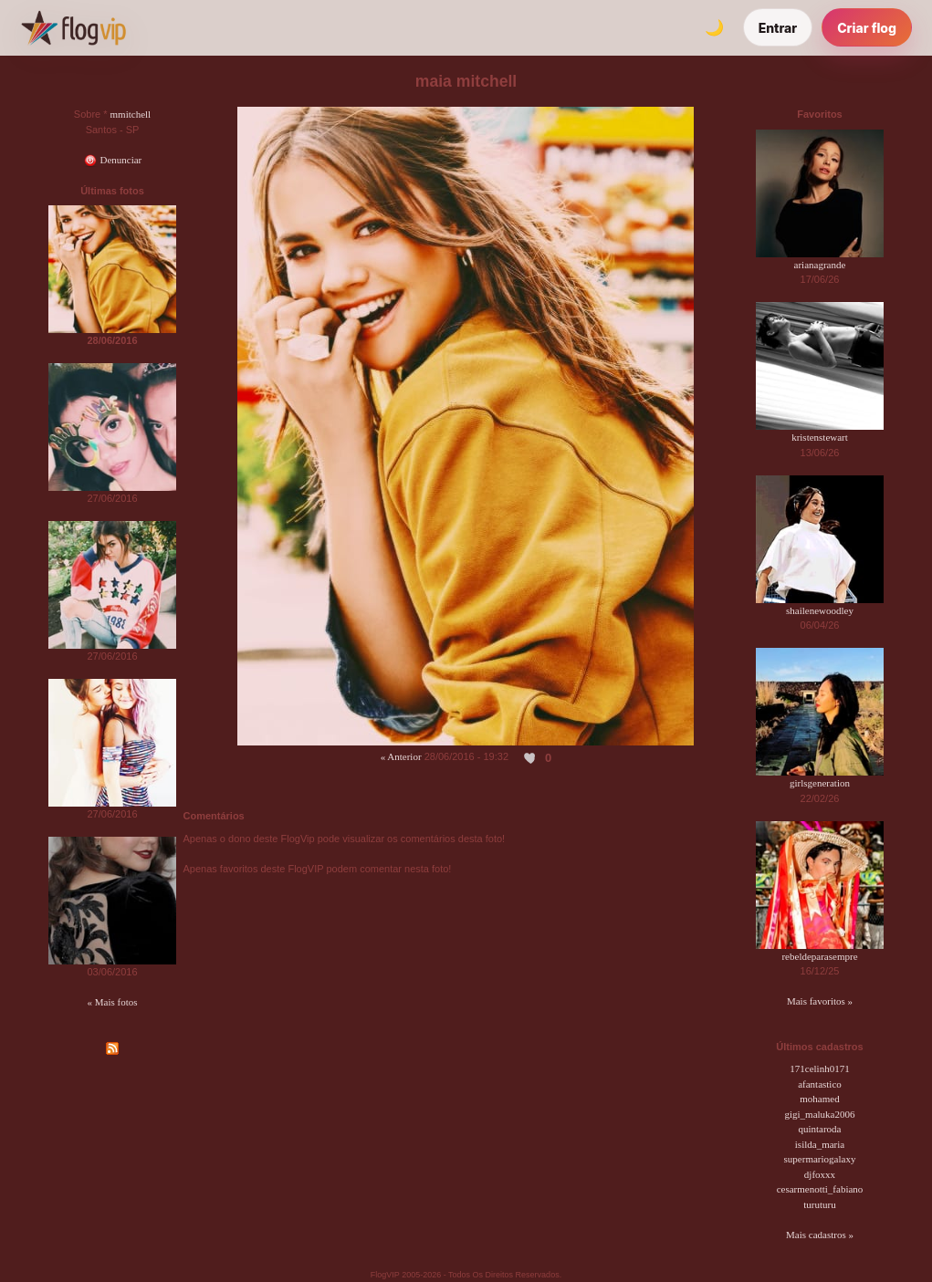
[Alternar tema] (715, 27)
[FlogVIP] (73, 27)
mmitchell (131, 114)
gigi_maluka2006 (819, 1114)
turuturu (819, 1204)
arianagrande (820, 264)
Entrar (778, 28)
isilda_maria (819, 1144)
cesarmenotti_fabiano (820, 1188)
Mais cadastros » (819, 1234)
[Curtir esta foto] (530, 757)
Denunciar (112, 159)
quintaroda (819, 1128)
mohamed (819, 1098)
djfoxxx (819, 1174)
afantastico (820, 1084)
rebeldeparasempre (819, 956)
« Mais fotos (113, 1001)
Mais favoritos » (820, 1000)
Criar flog (866, 28)
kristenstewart (819, 437)
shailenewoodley (819, 610)
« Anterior (401, 756)
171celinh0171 (819, 1068)
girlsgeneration (820, 782)
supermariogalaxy (820, 1158)
